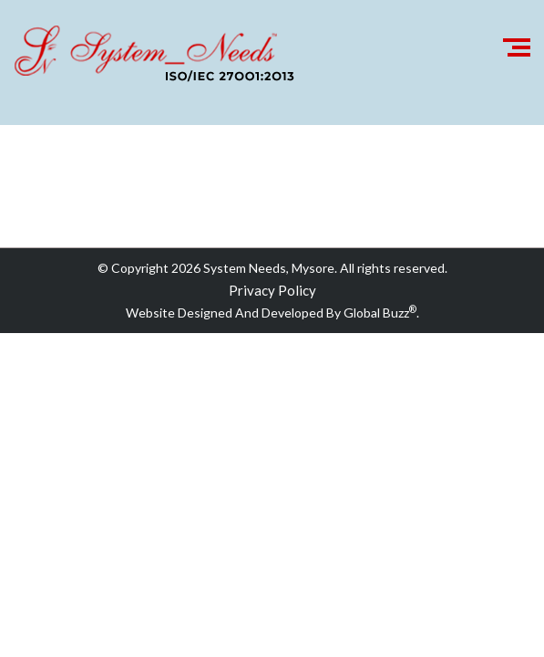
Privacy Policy (272, 290)
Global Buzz (380, 312)
